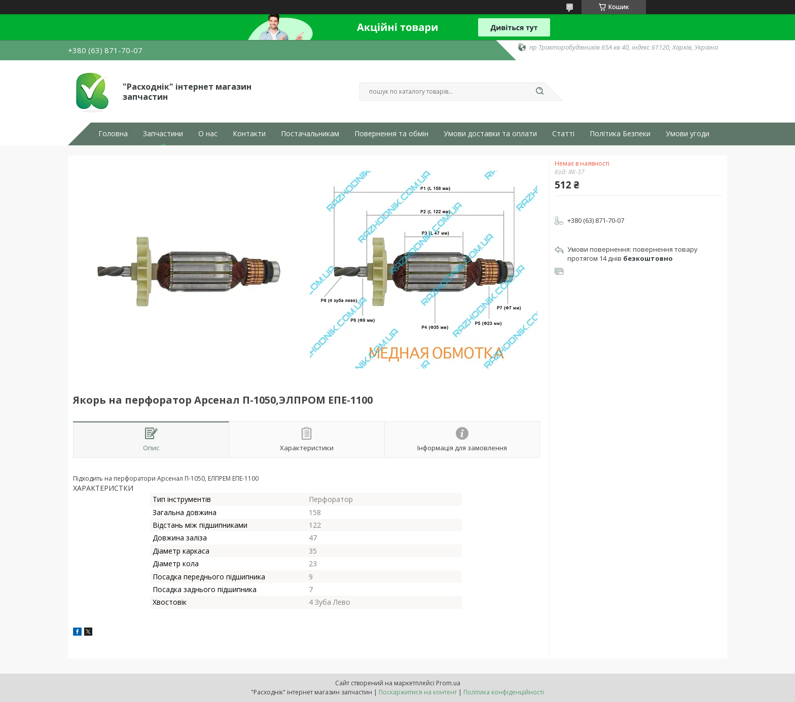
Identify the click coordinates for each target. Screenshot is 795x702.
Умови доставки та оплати (490, 133)
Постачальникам (310, 133)
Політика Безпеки (620, 133)
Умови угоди (687, 133)
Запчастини (163, 133)
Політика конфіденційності (503, 692)
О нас (208, 133)
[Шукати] (539, 92)
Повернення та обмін (391, 133)
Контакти (249, 133)
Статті (563, 133)
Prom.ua (448, 683)
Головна (113, 133)
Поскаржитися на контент (418, 692)
